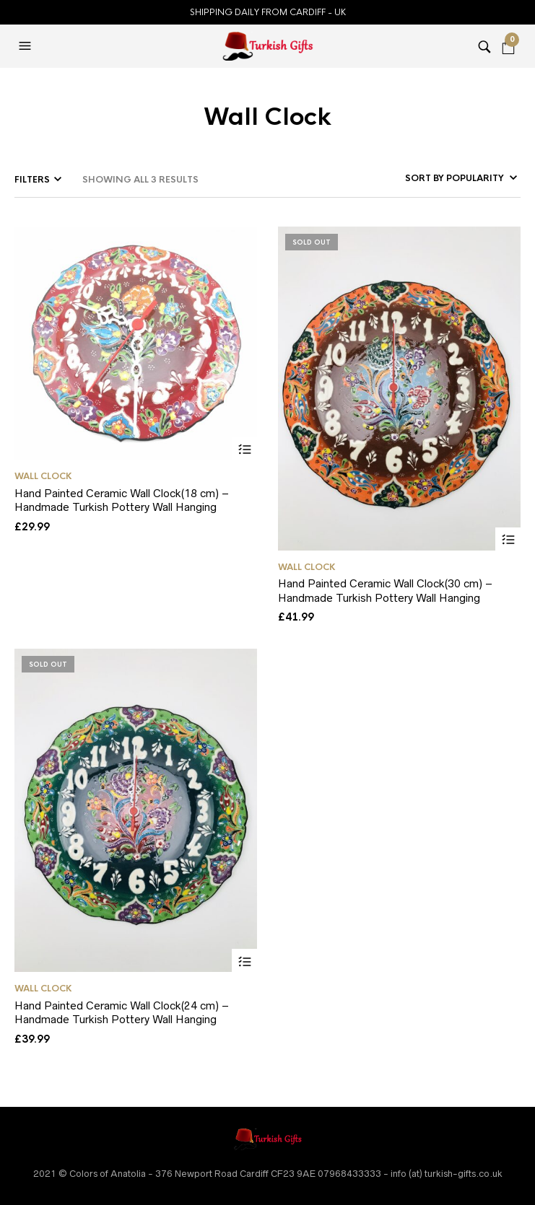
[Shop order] (440, 178)
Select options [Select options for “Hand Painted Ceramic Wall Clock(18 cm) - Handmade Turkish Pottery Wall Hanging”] (244, 449)
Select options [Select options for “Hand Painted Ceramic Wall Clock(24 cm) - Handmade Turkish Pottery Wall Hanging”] (244, 961)
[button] (26, 46)
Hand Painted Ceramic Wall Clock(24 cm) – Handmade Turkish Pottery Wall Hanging (121, 1012)
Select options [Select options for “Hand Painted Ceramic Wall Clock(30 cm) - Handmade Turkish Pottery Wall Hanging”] (508, 540)
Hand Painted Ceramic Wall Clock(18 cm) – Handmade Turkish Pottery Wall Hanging (121, 500)
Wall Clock (43, 476)
